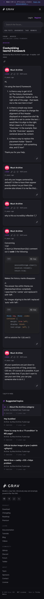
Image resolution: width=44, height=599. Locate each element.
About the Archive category (22, 407)
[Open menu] (40, 9)
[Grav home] (8, 9)
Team (4, 571)
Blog (4, 537)
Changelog (6, 513)
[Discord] (14, 499)
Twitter (4, 562)
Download (6, 509)
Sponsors (5, 575)
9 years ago (9, 77)
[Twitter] (9, 499)
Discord (5, 554)
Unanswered (18, 30)
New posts (8, 30)
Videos (4, 541)
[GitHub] (4, 499)
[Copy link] (4, 61)
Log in (30, 18)
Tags (27, 30)
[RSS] (19, 499)
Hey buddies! (10, 419)
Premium (5, 520)
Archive (13, 36)
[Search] (23, 24)
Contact (5, 578)
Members (34, 30)
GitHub (5, 550)
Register (37, 18)
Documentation (8, 530)
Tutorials (5, 533)
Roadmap (5, 517)
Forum (5, 36)
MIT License (21, 592)
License (5, 582)
